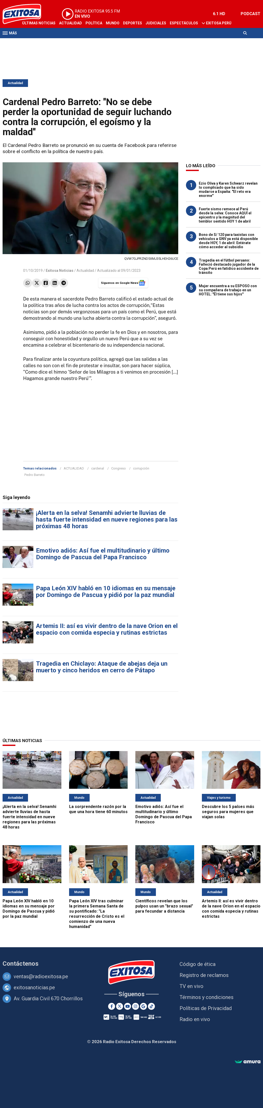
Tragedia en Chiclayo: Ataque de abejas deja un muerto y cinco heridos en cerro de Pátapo (101, 667)
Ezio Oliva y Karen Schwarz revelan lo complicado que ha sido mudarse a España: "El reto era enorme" (228, 189)
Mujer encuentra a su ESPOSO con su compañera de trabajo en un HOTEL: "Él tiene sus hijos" (228, 290)
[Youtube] (127, 1006)
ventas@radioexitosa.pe (41, 976)
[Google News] (143, 1006)
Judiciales (156, 23)
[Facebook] (111, 1006)
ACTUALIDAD (74, 468)
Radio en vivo (195, 1019)
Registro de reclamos (204, 975)
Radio (51, 43)
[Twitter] (119, 1006)
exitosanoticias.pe (34, 987)
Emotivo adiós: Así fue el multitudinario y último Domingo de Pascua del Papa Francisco (103, 554)
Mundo (112, 23)
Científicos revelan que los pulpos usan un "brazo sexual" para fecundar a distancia (164, 906)
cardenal (97, 468)
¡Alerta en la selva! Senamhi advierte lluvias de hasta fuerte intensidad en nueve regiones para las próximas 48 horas (106, 519)
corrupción (141, 468)
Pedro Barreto (34, 475)
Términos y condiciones (206, 997)
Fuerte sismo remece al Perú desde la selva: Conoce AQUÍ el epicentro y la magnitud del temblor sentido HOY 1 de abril (225, 215)
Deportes (132, 23)
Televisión (32, 43)
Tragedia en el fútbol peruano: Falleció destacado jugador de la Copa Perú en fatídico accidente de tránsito (229, 266)
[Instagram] (135, 1006)
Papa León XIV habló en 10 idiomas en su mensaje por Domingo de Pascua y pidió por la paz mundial (105, 591)
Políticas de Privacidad (206, 1008)
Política (94, 23)
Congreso (118, 468)
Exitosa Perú (218, 23)
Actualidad (70, 23)
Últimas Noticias (38, 23)
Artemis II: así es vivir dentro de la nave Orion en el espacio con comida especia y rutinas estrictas (107, 629)
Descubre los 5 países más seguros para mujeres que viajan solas (228, 811)
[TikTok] (151, 1006)
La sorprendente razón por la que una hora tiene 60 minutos (98, 809)
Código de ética (197, 964)
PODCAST (250, 13)
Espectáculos (184, 23)
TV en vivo (191, 986)
